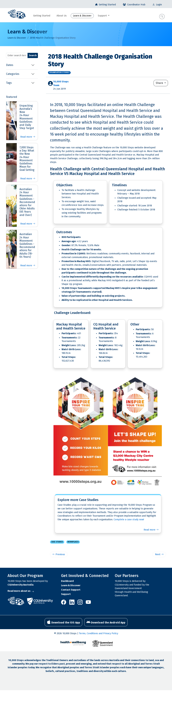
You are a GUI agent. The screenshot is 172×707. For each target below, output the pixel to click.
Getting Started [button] (41, 15)
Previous (59, 554)
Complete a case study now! (129, 519)
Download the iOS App (63, 622)
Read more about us (21, 591)
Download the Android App (105, 622)
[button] (162, 16)
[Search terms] (17, 55)
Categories (12, 73)
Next (159, 554)
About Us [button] (62, 15)
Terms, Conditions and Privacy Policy (98, 633)
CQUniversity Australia (20, 584)
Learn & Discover (17, 37)
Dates (9, 65)
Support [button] (103, 15)
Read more (27, 136)
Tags (9, 82)
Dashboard (67, 581)
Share (160, 83)
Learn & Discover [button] (82, 15)
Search (33, 55)
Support (66, 594)
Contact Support (70, 589)
